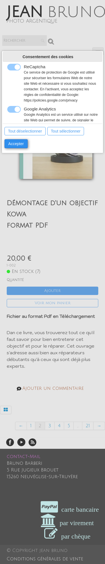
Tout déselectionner (25, 131)
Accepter (16, 143)
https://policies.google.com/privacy (51, 100)
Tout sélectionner (66, 131)
